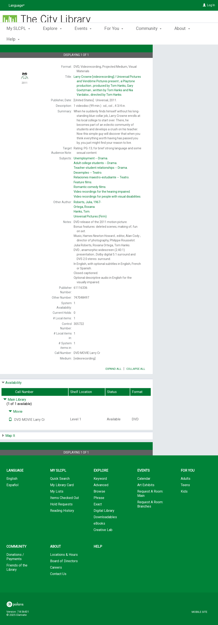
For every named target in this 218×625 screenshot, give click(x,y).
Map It (10, 448)
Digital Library (104, 523)
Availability (13, 395)
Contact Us (58, 586)
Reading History (62, 523)
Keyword (100, 491)
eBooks (99, 535)
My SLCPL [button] (18, 38)
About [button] (55, 558)
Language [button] (14, 482)
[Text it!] (10, 432)
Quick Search (60, 491)
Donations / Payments (15, 569)
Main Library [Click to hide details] (14, 411)
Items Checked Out (64, 510)
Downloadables (105, 529)
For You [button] (113, 38)
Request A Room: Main (150, 505)
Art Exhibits (145, 497)
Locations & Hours (64, 567)
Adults (185, 491)
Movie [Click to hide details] (15, 423)
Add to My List (185, 60)
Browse (99, 503)
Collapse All (135, 380)
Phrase (99, 510)
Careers (56, 579)
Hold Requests (61, 516)
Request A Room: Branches (150, 516)
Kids (184, 503)
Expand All (113, 380)
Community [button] (148, 38)
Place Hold (176, 51)
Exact (98, 516)
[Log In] (204, 5)
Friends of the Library (16, 579)
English (11, 491)
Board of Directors (64, 573)
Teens (185, 497)
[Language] (15, 5)
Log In (211, 5)
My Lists (56, 503)
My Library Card (62, 497)
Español (12, 497)
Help (98, 558)
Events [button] (83, 38)
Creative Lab (103, 542)
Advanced (101, 497)
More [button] (182, 39)
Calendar (143, 491)
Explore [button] (52, 38)
